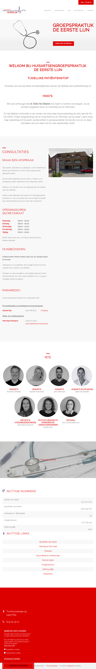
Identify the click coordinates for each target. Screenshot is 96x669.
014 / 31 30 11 (86, 2)
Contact (90, 10)
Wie (69, 10)
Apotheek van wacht (48, 542)
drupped (70, 666)
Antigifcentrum (48, 565)
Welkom (47, 10)
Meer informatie (9, 645)
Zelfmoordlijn (48, 569)
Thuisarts (48, 551)
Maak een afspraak (63, 43)
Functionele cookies (13, 653)
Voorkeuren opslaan (12, 659)
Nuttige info (79, 10)
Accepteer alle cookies (18, 665)
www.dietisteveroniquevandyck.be (39, 324)
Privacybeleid (52, 666)
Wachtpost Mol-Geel (48, 546)
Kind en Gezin (48, 560)
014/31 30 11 (12, 621)
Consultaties (59, 10)
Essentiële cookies (13, 649)
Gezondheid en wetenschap (48, 555)
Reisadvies (47, 574)
